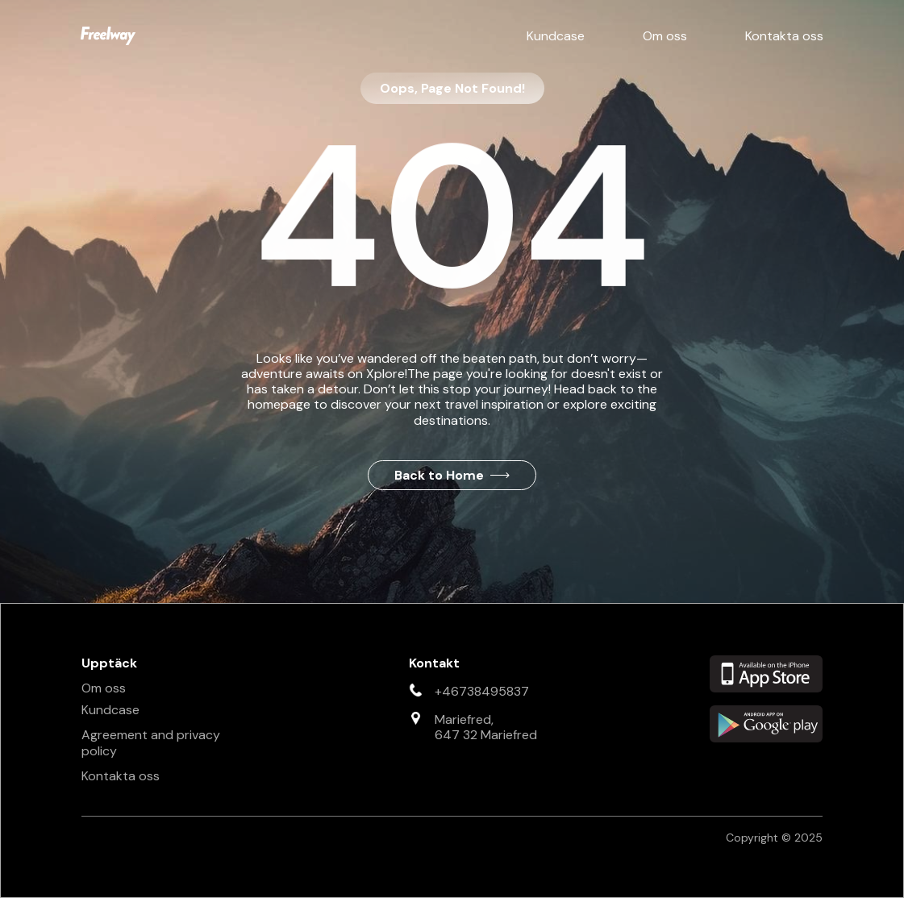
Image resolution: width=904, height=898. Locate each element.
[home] (108, 36)
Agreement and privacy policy (150, 742)
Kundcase (556, 35)
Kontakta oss (784, 35)
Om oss (665, 35)
